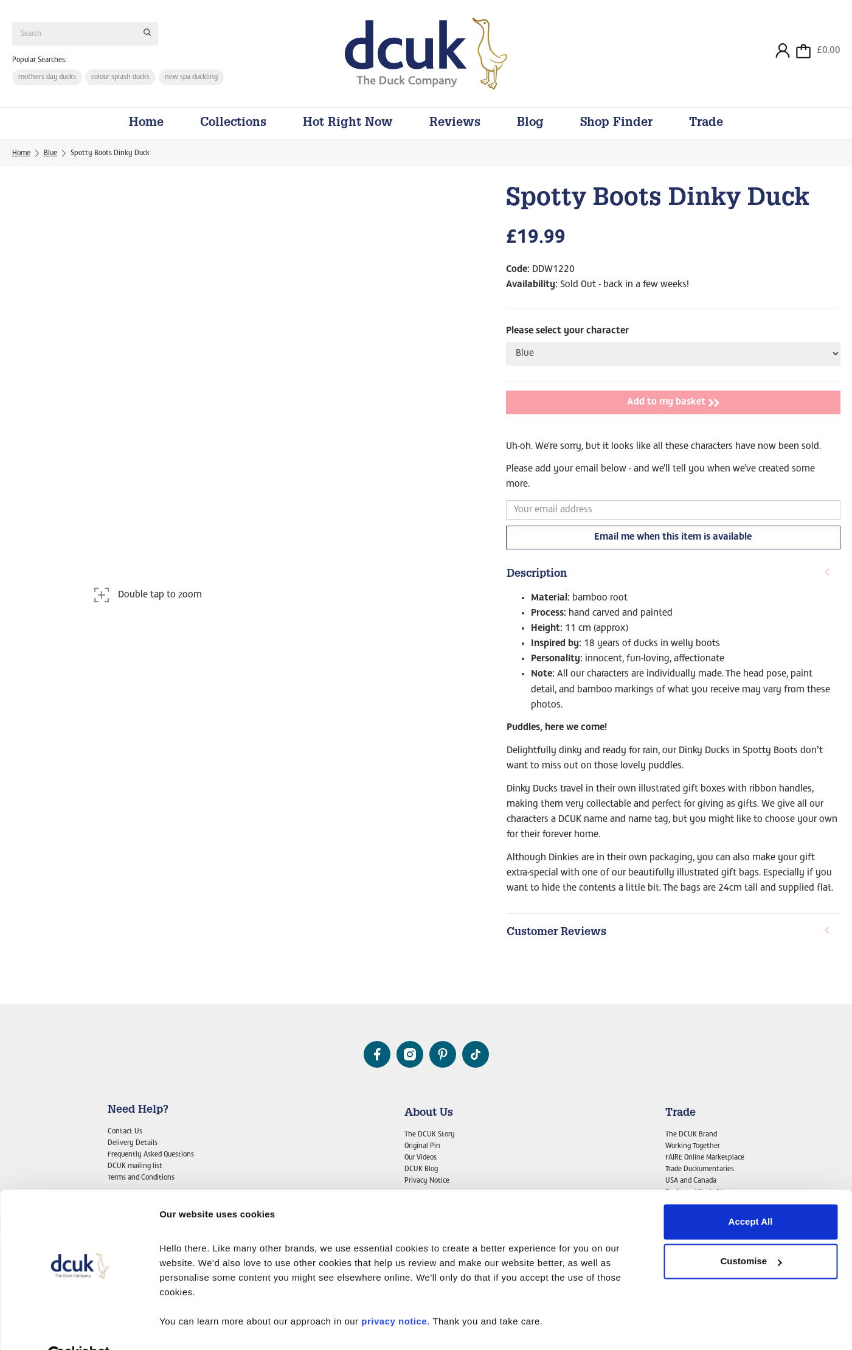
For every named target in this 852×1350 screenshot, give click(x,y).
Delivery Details (133, 1143)
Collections (233, 127)
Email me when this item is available (673, 541)
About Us (428, 1113)
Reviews (454, 127)
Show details (187, 1326)
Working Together (692, 1146)
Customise (750, 1232)
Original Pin (422, 1146)
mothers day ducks (47, 78)
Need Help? (138, 1110)
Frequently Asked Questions (151, 1154)
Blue (50, 157)
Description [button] (669, 577)
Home (146, 127)
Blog (530, 127)
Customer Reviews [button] (669, 936)
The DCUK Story (429, 1134)
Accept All (751, 1193)
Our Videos (420, 1157)
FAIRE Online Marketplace (704, 1157)
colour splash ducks (121, 78)
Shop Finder (616, 127)
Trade (706, 127)
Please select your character (567, 334)
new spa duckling (193, 78)
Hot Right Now (348, 127)
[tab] (673, 578)
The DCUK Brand (691, 1134)
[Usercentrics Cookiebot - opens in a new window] (79, 1326)
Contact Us (125, 1131)
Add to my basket (673, 406)
